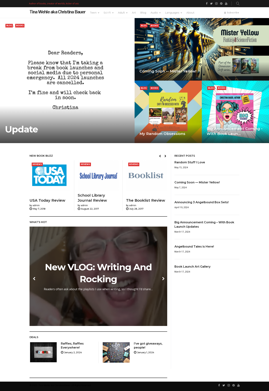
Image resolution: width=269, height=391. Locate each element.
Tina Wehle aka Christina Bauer (58, 11)
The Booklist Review (145, 200)
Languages (172, 12)
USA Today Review (47, 200)
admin (36, 205)
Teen (93, 12)
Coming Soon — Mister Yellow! (197, 182)
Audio (154, 12)
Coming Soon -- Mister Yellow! (167, 71)
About (190, 12)
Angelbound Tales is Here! (194, 246)
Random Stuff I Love (189, 162)
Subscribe (233, 12)
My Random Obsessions (162, 134)
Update (21, 129)
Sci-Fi (107, 12)
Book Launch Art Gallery (192, 266)
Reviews (37, 164)
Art (134, 12)
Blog (143, 12)
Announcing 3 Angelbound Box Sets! (201, 202)
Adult (121, 12)
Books (20, 25)
